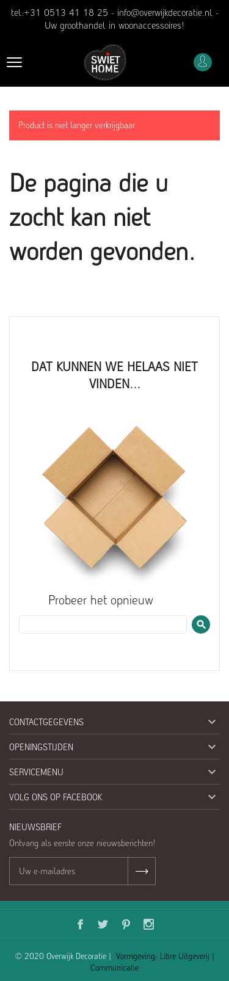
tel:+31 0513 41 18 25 (59, 12)
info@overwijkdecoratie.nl (165, 12)
